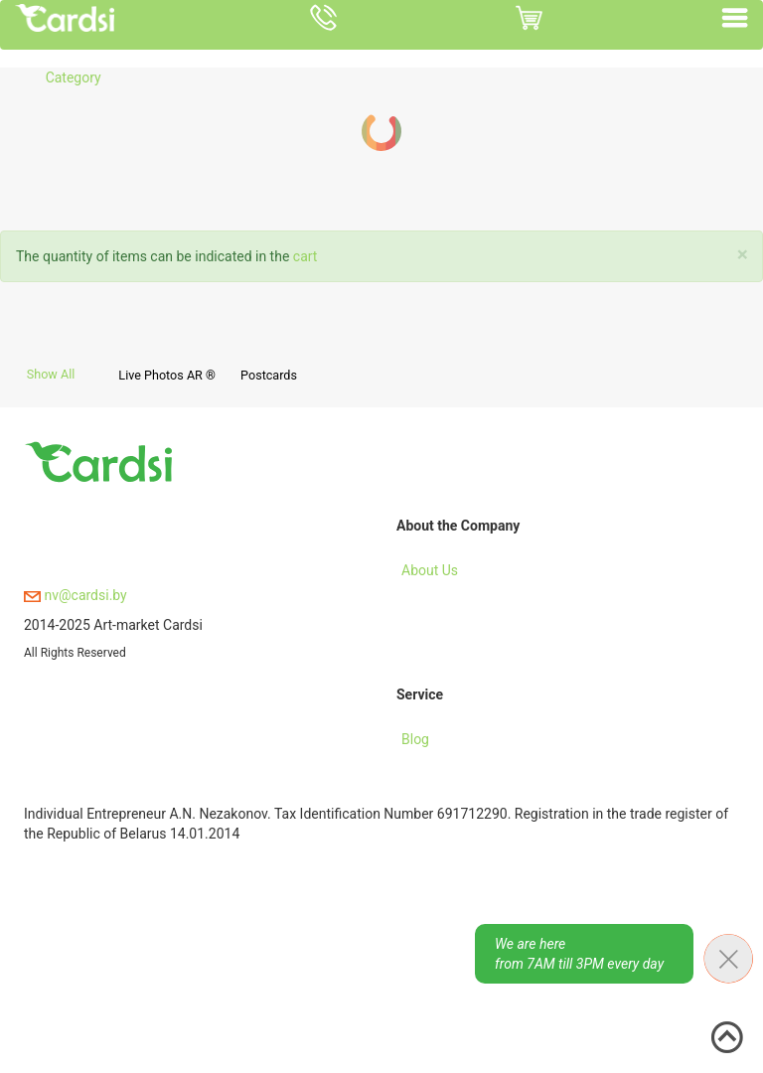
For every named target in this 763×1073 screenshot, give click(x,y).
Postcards (268, 375)
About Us (429, 570)
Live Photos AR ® (167, 375)
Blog (415, 739)
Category (73, 77)
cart (305, 256)
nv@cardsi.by (75, 595)
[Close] (742, 254)
